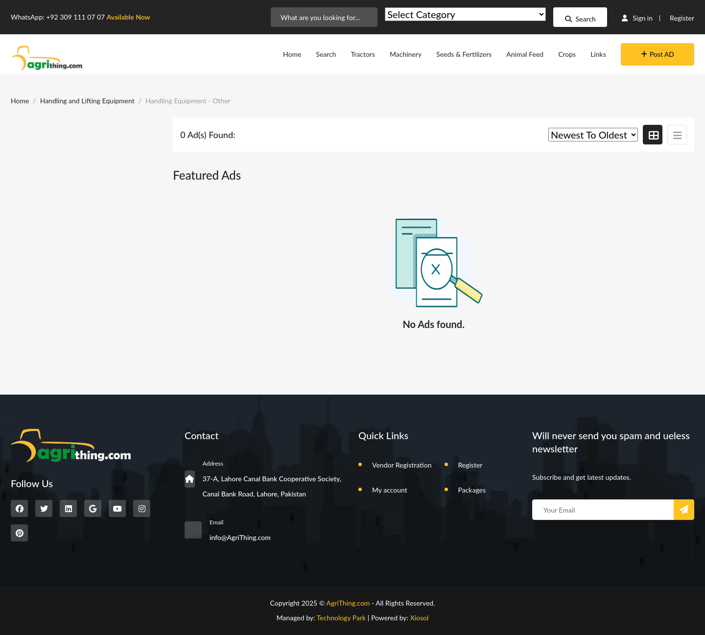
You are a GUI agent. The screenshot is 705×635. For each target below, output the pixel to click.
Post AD (657, 54)
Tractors (363, 54)
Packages (472, 490)
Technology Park (341, 617)
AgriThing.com (348, 603)
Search (580, 19)
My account (389, 490)
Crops (567, 54)
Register (682, 18)
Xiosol (419, 617)
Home (292, 54)
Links (598, 54)
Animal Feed (524, 54)
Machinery (406, 54)
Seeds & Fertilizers (464, 54)
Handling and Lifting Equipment (87, 100)
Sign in (637, 18)
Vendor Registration (401, 465)
